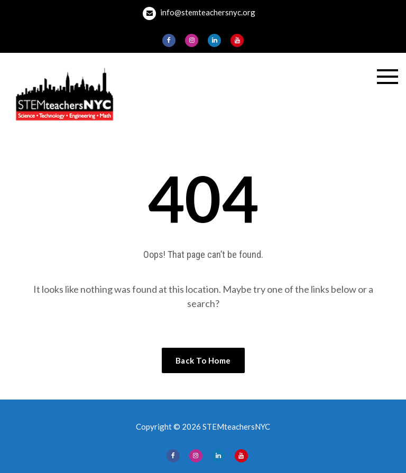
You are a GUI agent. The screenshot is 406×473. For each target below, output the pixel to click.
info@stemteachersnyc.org (199, 13)
